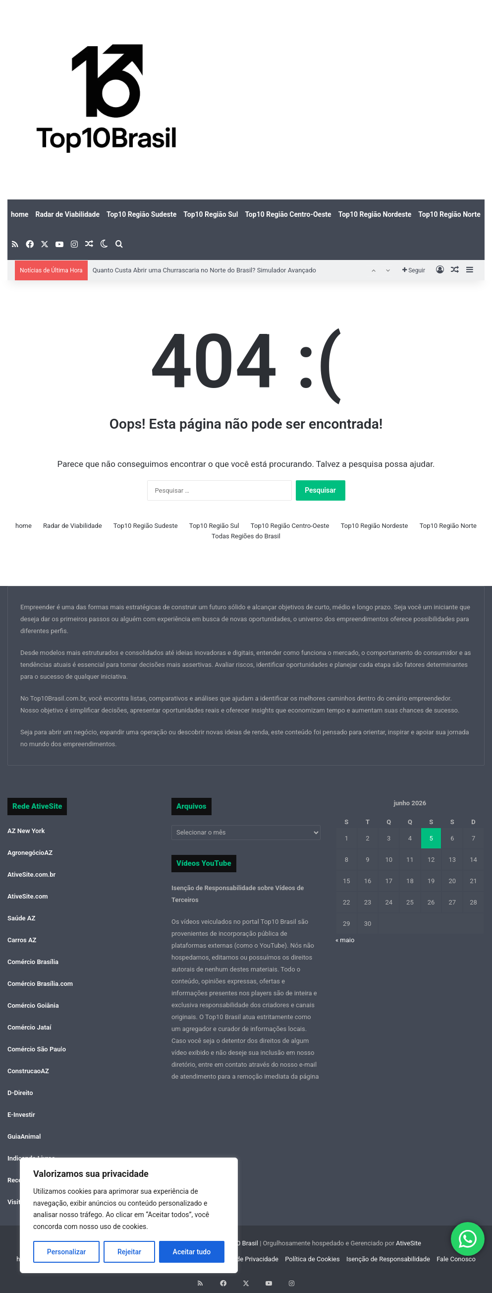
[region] (129, 1215)
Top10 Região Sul (210, 214)
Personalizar (66, 1252)
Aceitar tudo (192, 1252)
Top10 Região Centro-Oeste (288, 214)
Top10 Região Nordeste (375, 214)
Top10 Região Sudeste (141, 214)
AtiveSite (407, 1243)
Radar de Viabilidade (67, 214)
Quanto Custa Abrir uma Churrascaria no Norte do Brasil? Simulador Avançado (204, 270)
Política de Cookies (312, 1259)
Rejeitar (129, 1252)
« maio (344, 940)
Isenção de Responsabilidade (388, 1259)
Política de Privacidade (245, 1259)
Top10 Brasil (240, 1243)
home (19, 214)
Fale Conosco (456, 1259)
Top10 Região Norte (449, 214)
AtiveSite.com (27, 896)
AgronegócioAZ (30, 852)
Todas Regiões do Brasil (246, 536)
